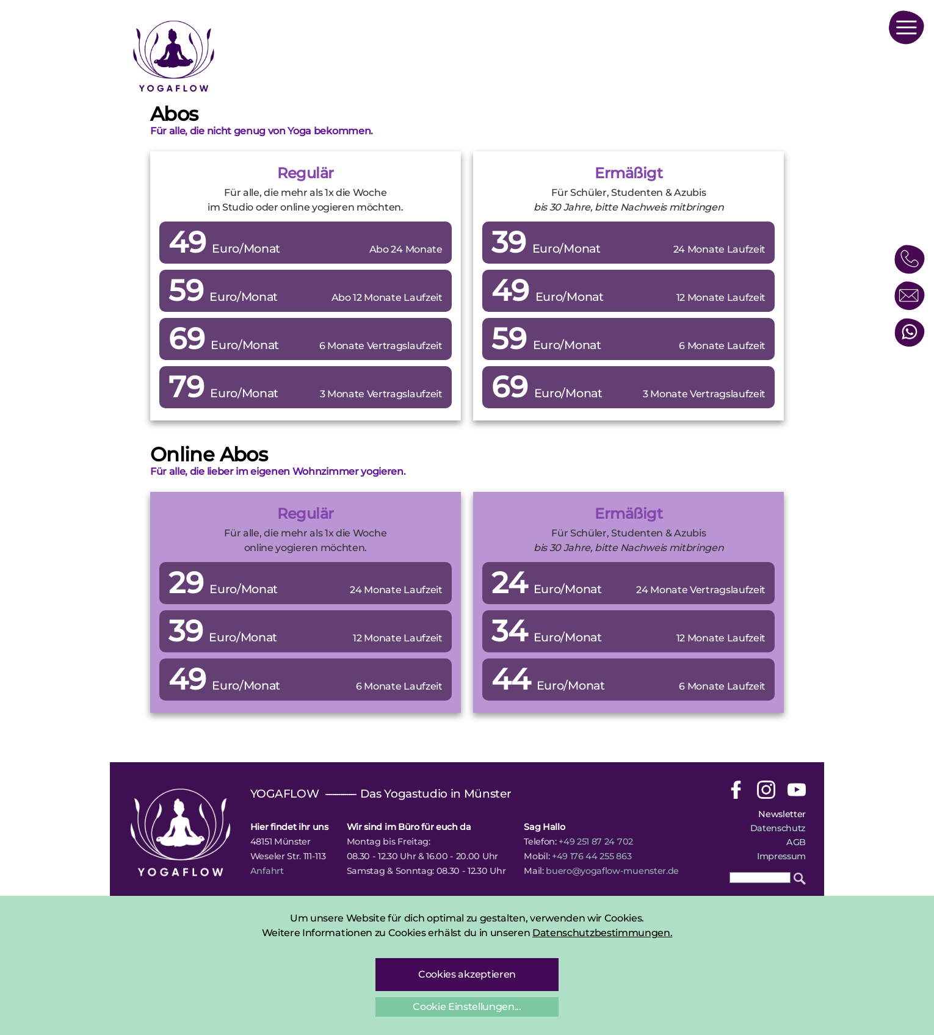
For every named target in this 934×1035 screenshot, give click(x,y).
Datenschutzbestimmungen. (602, 933)
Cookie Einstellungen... (467, 1006)
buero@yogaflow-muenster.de (612, 870)
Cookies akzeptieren (467, 974)
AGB (796, 842)
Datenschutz (778, 828)
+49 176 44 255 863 (591, 856)
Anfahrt (267, 870)
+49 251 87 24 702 (596, 841)
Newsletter (782, 814)
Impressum (781, 856)
